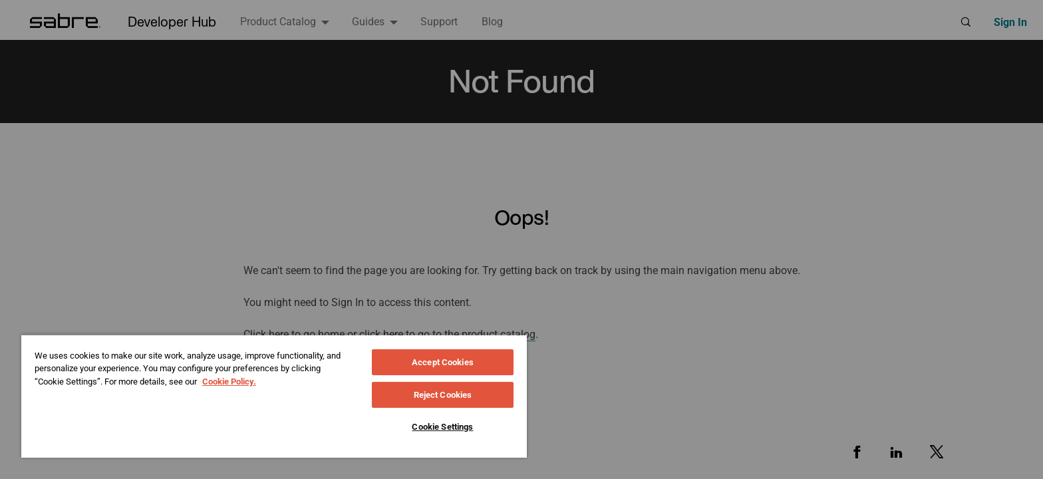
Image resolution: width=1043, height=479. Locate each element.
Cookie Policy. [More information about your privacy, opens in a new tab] (229, 382)
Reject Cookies (443, 395)
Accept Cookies (443, 362)
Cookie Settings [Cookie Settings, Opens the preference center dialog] (442, 427)
